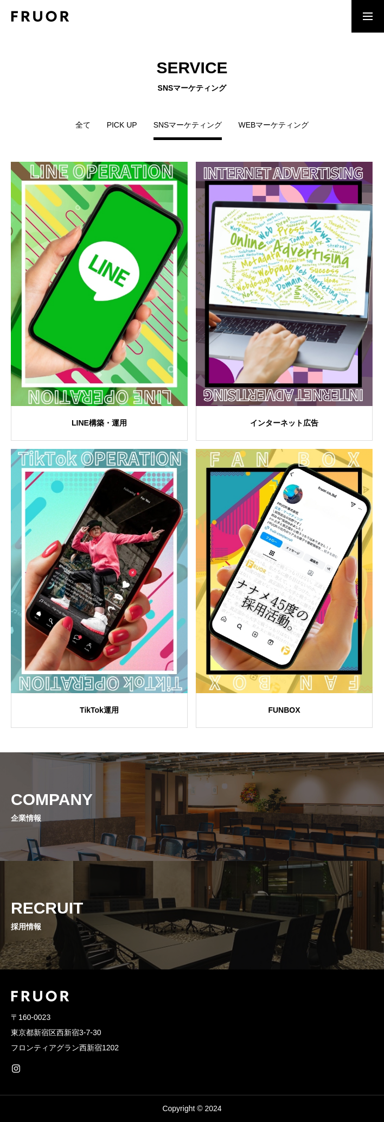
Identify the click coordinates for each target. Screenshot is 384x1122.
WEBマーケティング (273, 125)
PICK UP (122, 125)
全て (83, 125)
